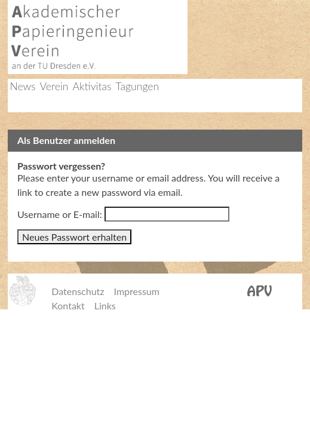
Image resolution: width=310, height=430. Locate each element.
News (22, 86)
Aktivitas (92, 86)
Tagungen (137, 86)
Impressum (136, 291)
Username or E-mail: (59, 214)
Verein (54, 86)
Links (105, 305)
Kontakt (67, 305)
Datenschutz (77, 291)
